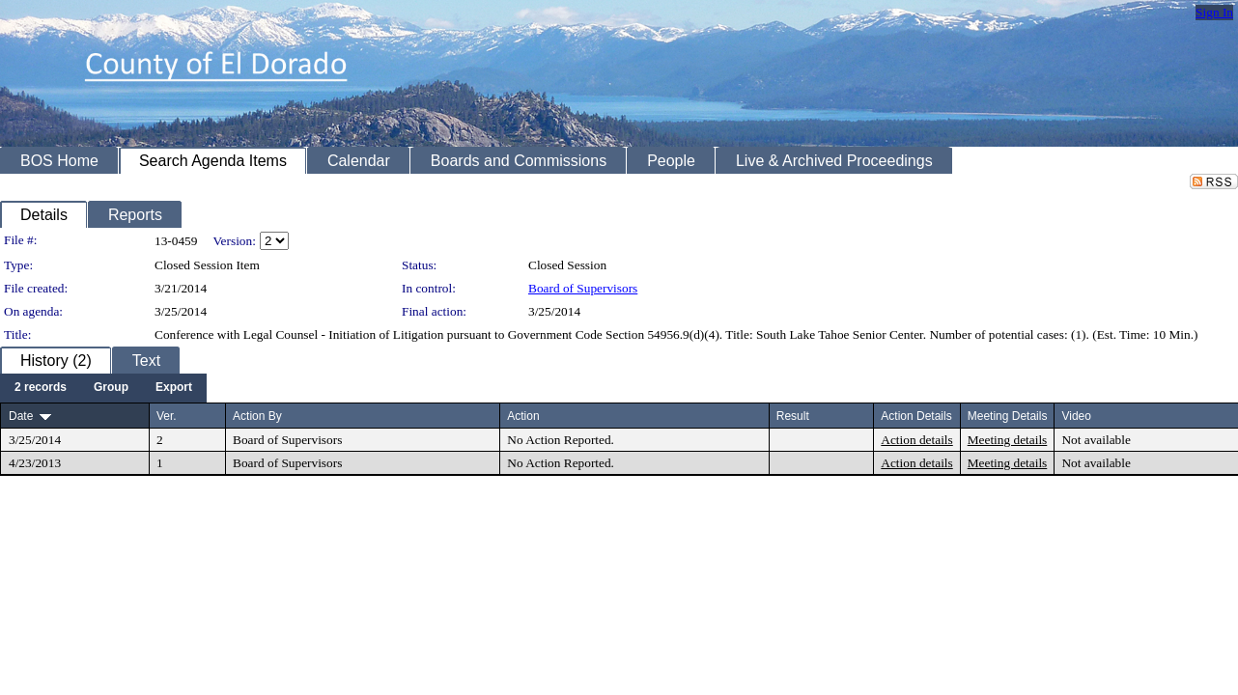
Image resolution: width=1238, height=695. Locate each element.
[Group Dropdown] (111, 388)
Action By (257, 416)
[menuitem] (40, 388)
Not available (1095, 439)
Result (792, 416)
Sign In (1214, 12)
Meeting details (1008, 439)
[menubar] (103, 388)
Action (523, 416)
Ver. (166, 416)
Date (21, 416)
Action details (916, 439)
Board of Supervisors (582, 288)
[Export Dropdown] (174, 388)
